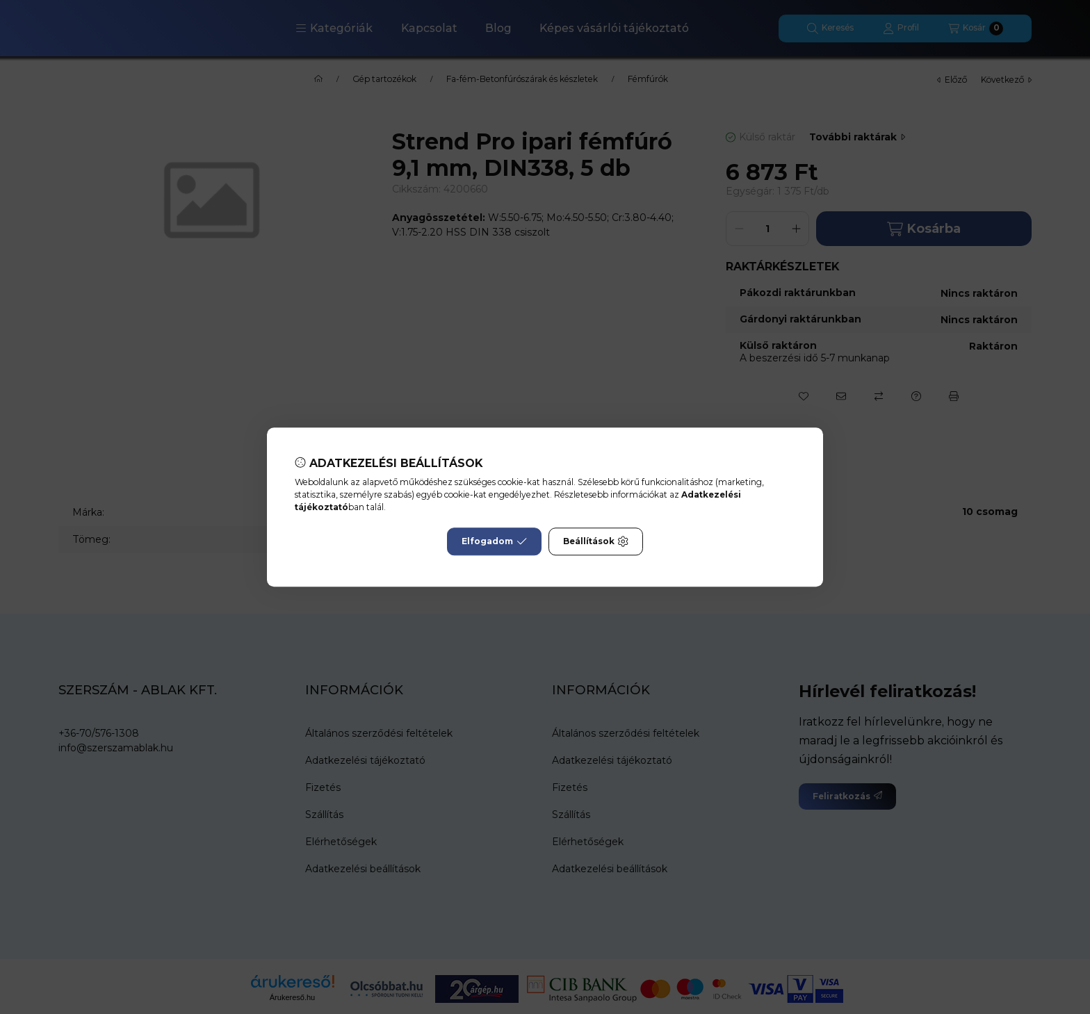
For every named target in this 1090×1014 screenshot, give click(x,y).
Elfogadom (494, 541)
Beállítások (595, 541)
